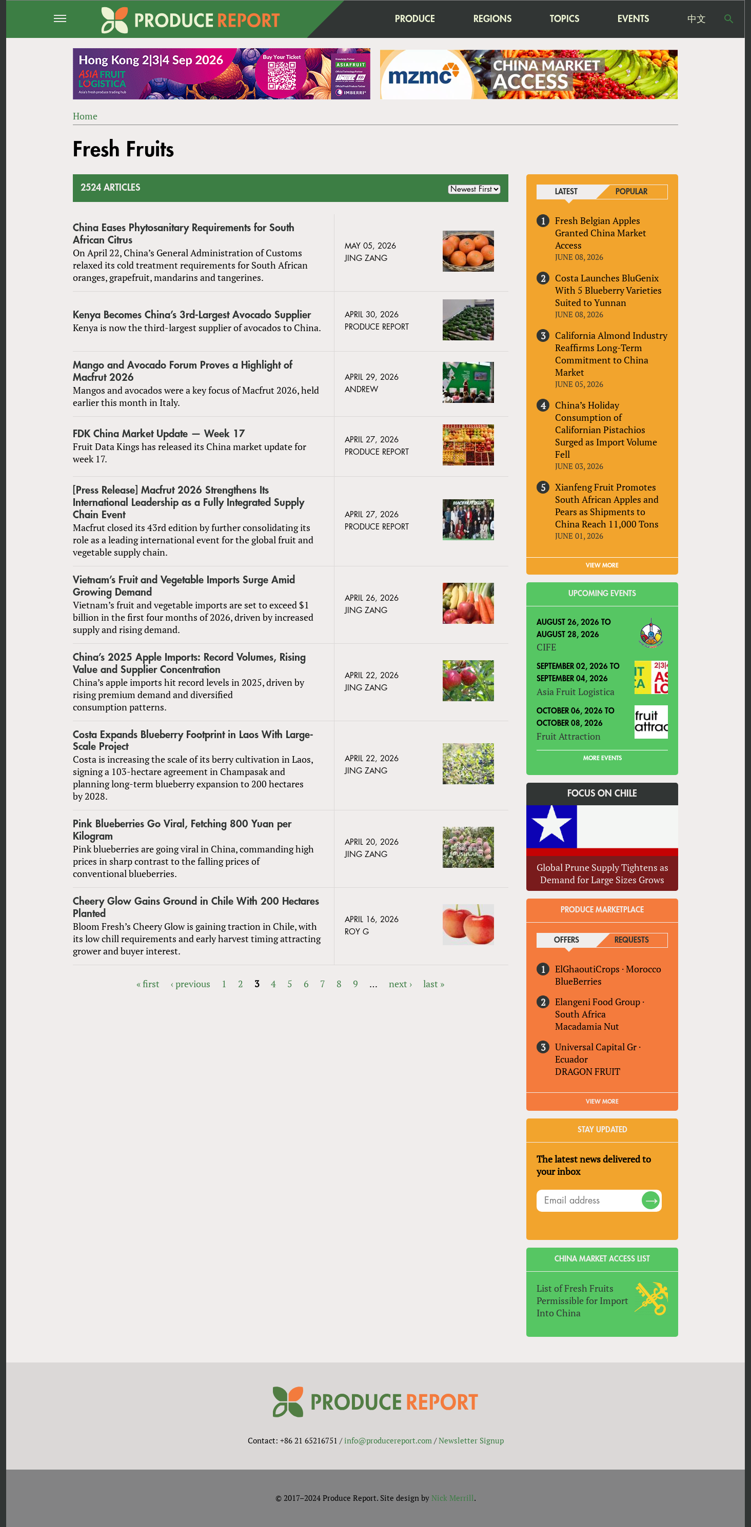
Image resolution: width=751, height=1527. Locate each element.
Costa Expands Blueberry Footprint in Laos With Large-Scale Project (193, 740)
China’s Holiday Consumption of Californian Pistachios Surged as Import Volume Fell (606, 429)
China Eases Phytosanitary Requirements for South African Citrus (183, 234)
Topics (564, 18)
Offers (566, 940)
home (350, 19)
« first (148, 984)
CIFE (546, 647)
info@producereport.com (388, 1440)
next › (400, 984)
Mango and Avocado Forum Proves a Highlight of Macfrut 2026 (182, 371)
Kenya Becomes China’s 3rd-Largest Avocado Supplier (192, 315)
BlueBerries (578, 981)
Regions (492, 18)
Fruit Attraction (569, 736)
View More (602, 1101)
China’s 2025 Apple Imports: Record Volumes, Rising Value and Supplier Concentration (189, 663)
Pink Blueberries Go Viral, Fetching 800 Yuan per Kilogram (182, 830)
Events (633, 19)
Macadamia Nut (587, 1026)
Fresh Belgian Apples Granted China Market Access (600, 232)
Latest (566, 192)
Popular (631, 192)
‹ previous (190, 984)
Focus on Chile (602, 793)
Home (85, 116)
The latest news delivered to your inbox (594, 1165)
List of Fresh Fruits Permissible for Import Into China (582, 1300)
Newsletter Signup (471, 1440)
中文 (696, 19)
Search (729, 19)
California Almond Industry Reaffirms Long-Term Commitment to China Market (611, 353)
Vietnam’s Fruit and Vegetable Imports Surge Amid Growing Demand (184, 586)
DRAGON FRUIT (587, 1071)
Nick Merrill (452, 1498)
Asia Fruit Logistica (576, 691)
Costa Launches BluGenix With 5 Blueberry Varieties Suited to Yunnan (608, 290)
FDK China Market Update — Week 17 (159, 434)
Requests (632, 940)
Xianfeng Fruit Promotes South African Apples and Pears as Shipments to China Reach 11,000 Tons (607, 505)
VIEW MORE (602, 565)
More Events (602, 758)
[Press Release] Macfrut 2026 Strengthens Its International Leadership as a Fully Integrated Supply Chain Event (188, 502)
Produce (415, 18)
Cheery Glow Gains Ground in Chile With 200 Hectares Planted (196, 907)
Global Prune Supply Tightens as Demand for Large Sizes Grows (602, 873)
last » (433, 984)
